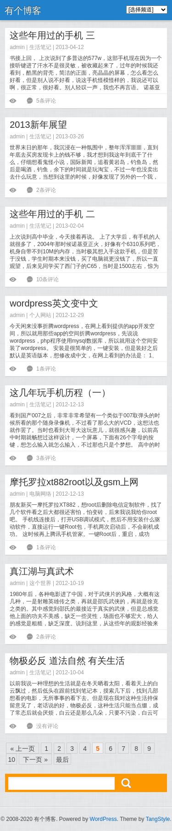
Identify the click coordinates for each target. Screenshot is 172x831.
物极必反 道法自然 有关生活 (67, 661)
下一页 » (35, 759)
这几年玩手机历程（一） (60, 393)
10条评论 (47, 279)
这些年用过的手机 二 (52, 214)
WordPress (103, 819)
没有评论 (47, 726)
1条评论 (46, 369)
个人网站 (40, 315)
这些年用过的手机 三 (52, 35)
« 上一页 (22, 748)
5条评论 (46, 101)
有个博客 (23, 10)
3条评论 (46, 458)
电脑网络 (40, 494)
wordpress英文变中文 (54, 303)
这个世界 (40, 583)
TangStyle (158, 819)
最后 (62, 759)
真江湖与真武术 (42, 571)
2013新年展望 (38, 125)
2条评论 (46, 190)
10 (11, 759)
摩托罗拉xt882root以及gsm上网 (74, 482)
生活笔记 (40, 47)
